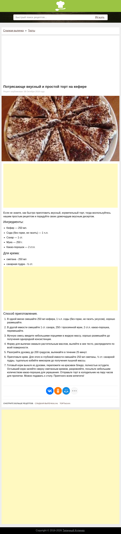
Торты (31, 30)
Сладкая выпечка (13, 30)
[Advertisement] (60, 61)
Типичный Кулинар (74, 530)
